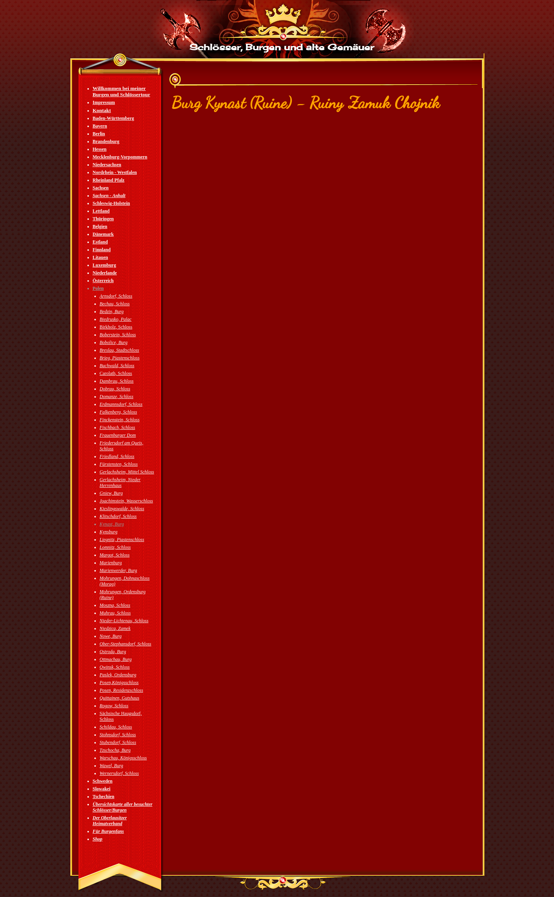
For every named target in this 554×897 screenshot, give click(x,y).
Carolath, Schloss (116, 373)
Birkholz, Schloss (116, 327)
